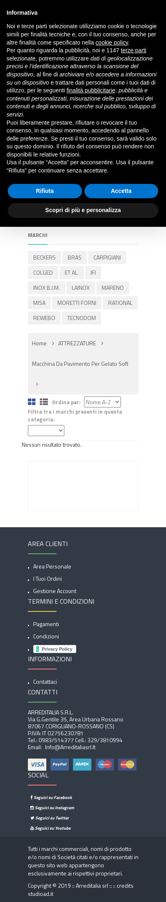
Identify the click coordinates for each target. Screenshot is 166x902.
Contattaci (45, 681)
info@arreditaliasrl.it (70, 747)
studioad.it (40, 893)
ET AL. (72, 272)
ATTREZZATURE (77, 343)
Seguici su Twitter (49, 818)
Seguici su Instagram (52, 807)
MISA (39, 302)
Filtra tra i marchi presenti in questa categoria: (75, 415)
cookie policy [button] (112, 42)
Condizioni (46, 636)
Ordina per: (66, 402)
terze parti (133, 50)
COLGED (43, 272)
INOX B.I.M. (46, 287)
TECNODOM (81, 317)
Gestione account (54, 590)
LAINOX (81, 287)
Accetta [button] (121, 191)
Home (39, 343)
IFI (93, 272)
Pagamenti (46, 624)
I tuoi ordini (47, 578)
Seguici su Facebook (51, 797)
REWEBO (44, 317)
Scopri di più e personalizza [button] (83, 210)
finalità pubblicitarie (90, 90)
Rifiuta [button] (45, 191)
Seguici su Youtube (50, 828)
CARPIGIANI (107, 257)
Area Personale (52, 566)
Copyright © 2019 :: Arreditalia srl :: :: (72, 885)
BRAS (75, 257)
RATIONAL (120, 302)
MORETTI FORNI (76, 302)
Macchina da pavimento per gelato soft (80, 363)
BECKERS (44, 257)
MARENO (113, 287)
